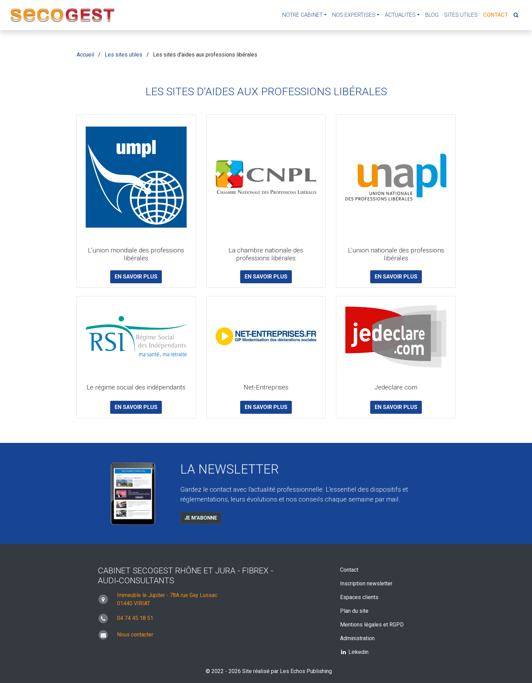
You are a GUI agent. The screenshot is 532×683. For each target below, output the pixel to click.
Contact (495, 15)
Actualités (400, 15)
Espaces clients (359, 597)
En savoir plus (136, 276)
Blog (432, 15)
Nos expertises (353, 15)
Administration (357, 638)
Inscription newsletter (366, 583)
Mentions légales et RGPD (372, 624)
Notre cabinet (302, 15)
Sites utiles (461, 15)
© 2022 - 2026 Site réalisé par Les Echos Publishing (269, 671)
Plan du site (354, 611)
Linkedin (354, 652)
